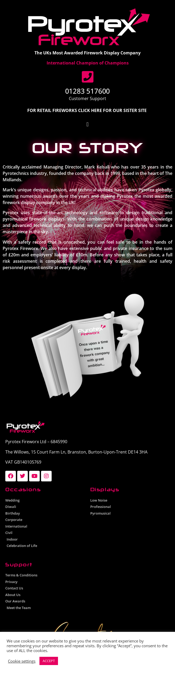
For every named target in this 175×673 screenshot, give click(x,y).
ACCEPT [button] (49, 660)
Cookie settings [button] (21, 661)
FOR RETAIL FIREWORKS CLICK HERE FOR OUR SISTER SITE (87, 110)
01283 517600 (87, 91)
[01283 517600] (87, 76)
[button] (87, 124)
